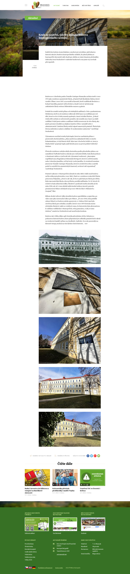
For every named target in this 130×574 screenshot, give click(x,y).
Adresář (96, 5)
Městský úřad (86, 5)
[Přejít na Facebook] (93, 524)
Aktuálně (56, 5)
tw (91, 456)
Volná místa (28, 554)
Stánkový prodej (30, 557)
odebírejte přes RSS (63, 456)
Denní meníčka (85, 554)
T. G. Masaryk (96, 544)
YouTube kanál (57, 533)
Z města (34, 67)
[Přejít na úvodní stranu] (40, 5)
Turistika (65, 5)
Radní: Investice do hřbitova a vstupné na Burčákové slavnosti (37, 491)
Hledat (103, 5)
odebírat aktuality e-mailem (42, 456)
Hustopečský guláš (62, 548)
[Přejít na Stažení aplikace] (37, 524)
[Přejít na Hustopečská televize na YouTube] (65, 524)
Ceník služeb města (31, 552)
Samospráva (75, 5)
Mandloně (84, 546)
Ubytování (95, 546)
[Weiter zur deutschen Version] (34, 568)
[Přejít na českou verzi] (26, 568)
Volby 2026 (28, 560)
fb (88, 456)
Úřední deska (29, 546)
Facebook (83, 533)
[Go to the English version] (30, 568)
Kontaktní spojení (30, 549)
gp (95, 456)
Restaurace (84, 549)
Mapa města (96, 554)
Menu (26, 5)
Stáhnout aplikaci (30, 533)
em (98, 456)
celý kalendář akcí (62, 554)
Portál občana (29, 544)
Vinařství (84, 544)
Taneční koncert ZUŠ (63, 551)
